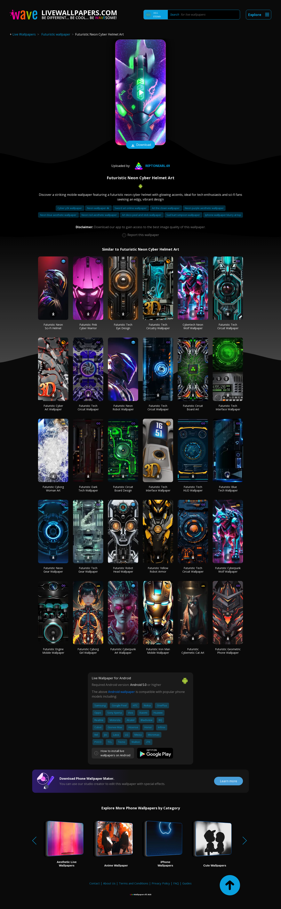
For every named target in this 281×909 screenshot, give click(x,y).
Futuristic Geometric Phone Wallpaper (228, 650)
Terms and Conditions (133, 883)
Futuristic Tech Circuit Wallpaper (227, 326)
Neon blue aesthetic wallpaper (58, 215)
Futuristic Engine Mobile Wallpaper (53, 650)
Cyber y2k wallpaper (70, 208)
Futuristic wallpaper (55, 34)
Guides (187, 883)
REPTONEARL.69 (151, 166)
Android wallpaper (121, 692)
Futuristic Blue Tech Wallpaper (228, 488)
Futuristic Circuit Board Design (123, 488)
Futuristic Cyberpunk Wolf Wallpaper (228, 569)
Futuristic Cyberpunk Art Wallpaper (123, 650)
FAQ (176, 883)
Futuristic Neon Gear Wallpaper (53, 569)
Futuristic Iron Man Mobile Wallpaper (158, 650)
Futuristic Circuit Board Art (193, 407)
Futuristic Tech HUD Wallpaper (193, 488)
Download (140, 145)
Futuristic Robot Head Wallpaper (123, 569)
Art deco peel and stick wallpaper (142, 215)
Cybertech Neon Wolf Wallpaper (193, 326)
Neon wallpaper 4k (98, 208)
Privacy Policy (161, 883)
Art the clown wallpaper (166, 208)
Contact (94, 883)
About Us (109, 883)
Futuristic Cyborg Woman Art (53, 488)
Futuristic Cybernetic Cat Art (192, 650)
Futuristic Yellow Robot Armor (158, 569)
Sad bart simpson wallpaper (183, 215)
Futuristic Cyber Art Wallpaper (53, 407)
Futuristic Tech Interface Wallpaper (228, 407)
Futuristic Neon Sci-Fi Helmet (53, 326)
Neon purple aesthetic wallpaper (204, 208)
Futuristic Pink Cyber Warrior (88, 326)
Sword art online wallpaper (131, 208)
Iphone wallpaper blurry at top (223, 215)
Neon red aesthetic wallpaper (99, 215)
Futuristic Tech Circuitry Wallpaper (158, 326)
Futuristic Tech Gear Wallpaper (88, 569)
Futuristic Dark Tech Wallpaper (88, 488)
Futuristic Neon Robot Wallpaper (123, 407)
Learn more (228, 781)
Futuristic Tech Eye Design (123, 326)
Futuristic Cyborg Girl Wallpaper (88, 650)
